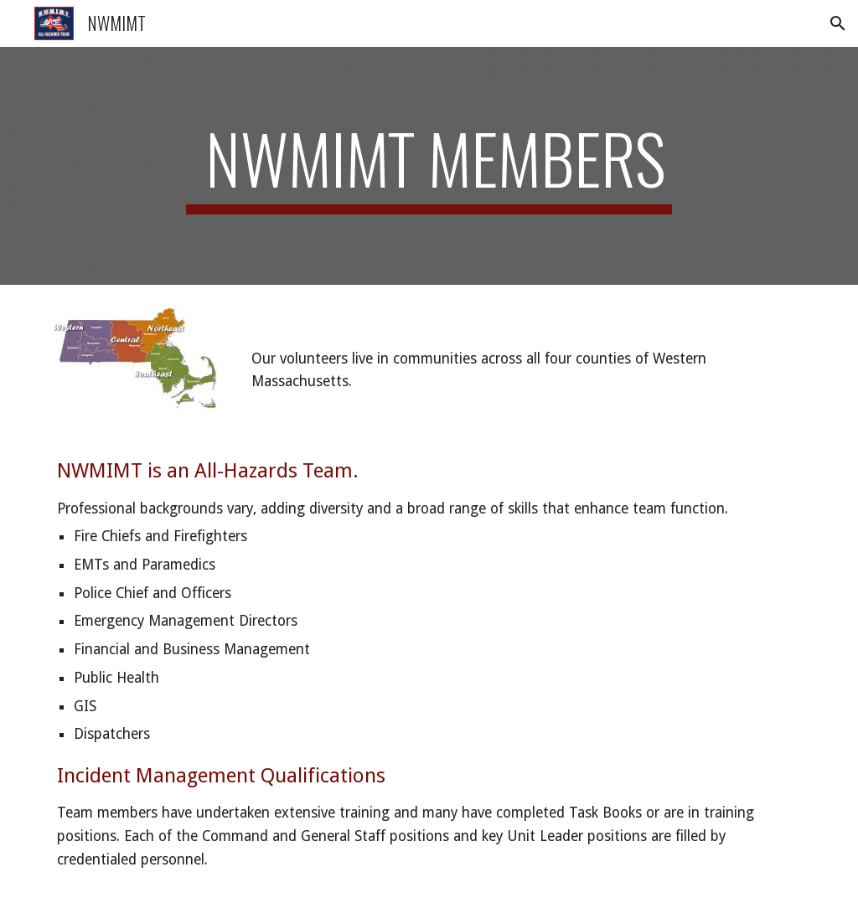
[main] (428, 166)
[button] (838, 23)
